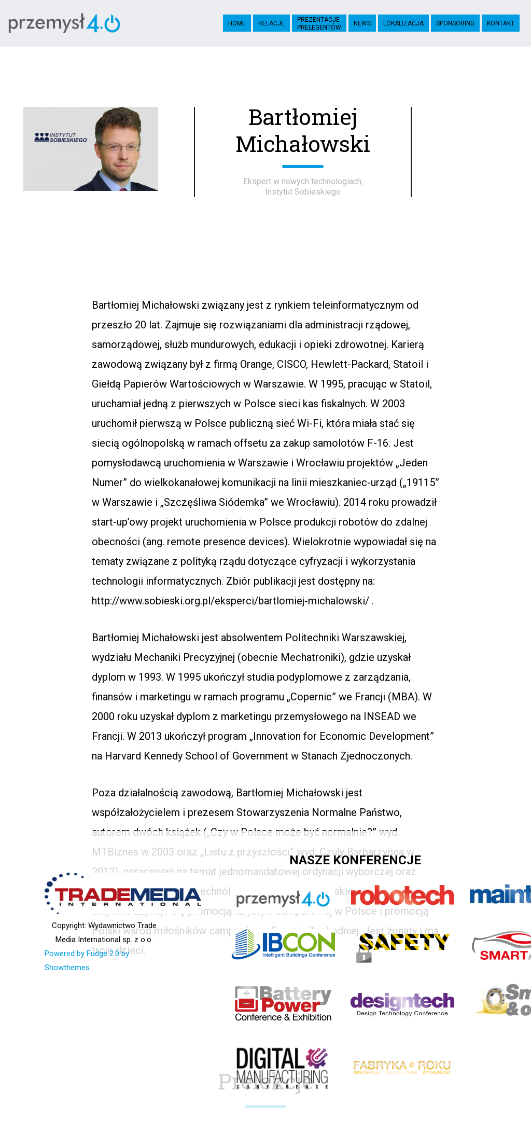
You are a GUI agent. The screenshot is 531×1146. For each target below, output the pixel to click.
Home (237, 23)
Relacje (271, 23)
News (362, 23)
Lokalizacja (403, 23)
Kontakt (500, 23)
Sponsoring (455, 23)
